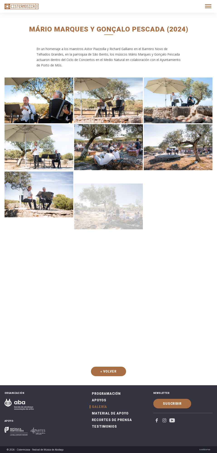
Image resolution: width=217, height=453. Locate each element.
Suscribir (172, 403)
